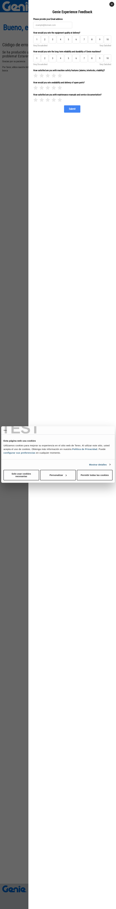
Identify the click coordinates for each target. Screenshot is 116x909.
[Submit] (72, 109)
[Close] (111, 4)
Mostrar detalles (98, 464)
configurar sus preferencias (19, 452)
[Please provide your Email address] (53, 25)
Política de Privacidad (84, 449)
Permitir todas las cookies (95, 475)
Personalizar (58, 475)
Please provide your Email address (48, 19)
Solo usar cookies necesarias (21, 475)
